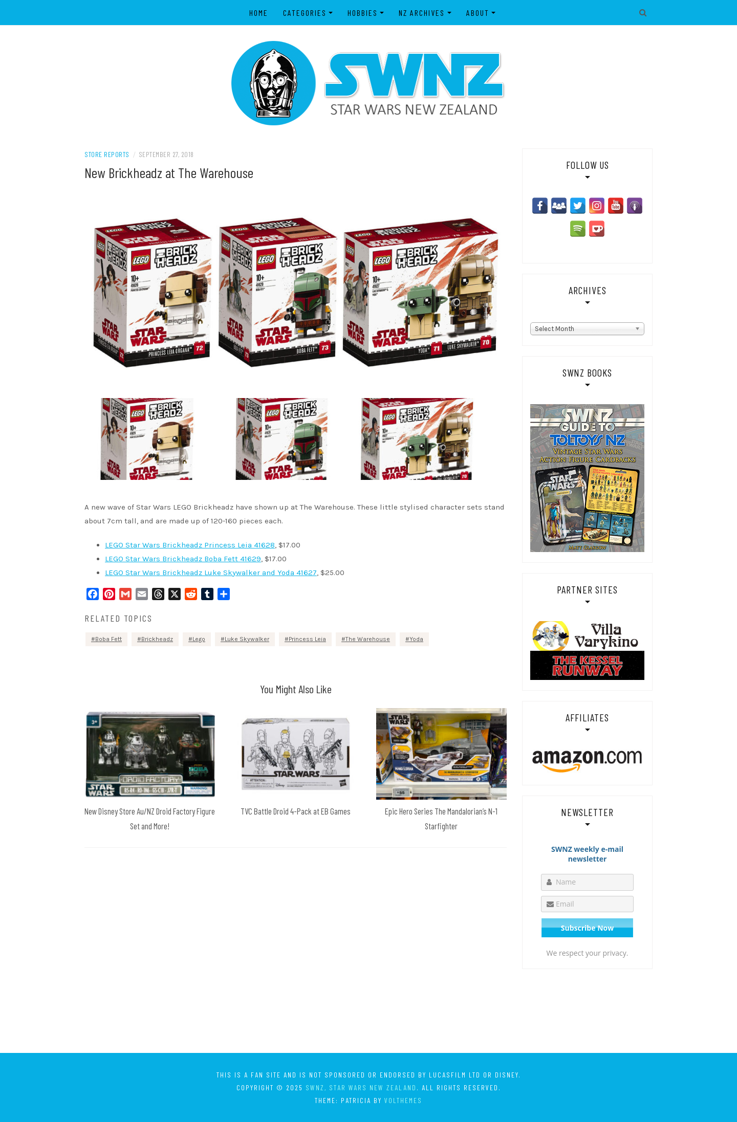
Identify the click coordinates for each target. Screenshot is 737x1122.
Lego (198, 639)
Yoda (416, 639)
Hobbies (363, 12)
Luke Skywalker (247, 639)
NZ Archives (422, 12)
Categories (305, 12)
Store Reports (106, 154)
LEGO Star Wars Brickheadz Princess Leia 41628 (190, 544)
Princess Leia (307, 639)
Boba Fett (108, 639)
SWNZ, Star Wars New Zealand (361, 1087)
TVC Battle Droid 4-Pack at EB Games (296, 811)
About (477, 12)
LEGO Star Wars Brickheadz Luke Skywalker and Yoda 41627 (211, 572)
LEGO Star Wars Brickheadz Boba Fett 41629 (183, 558)
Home (258, 12)
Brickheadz (157, 639)
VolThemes (403, 1100)
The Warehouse (367, 639)
